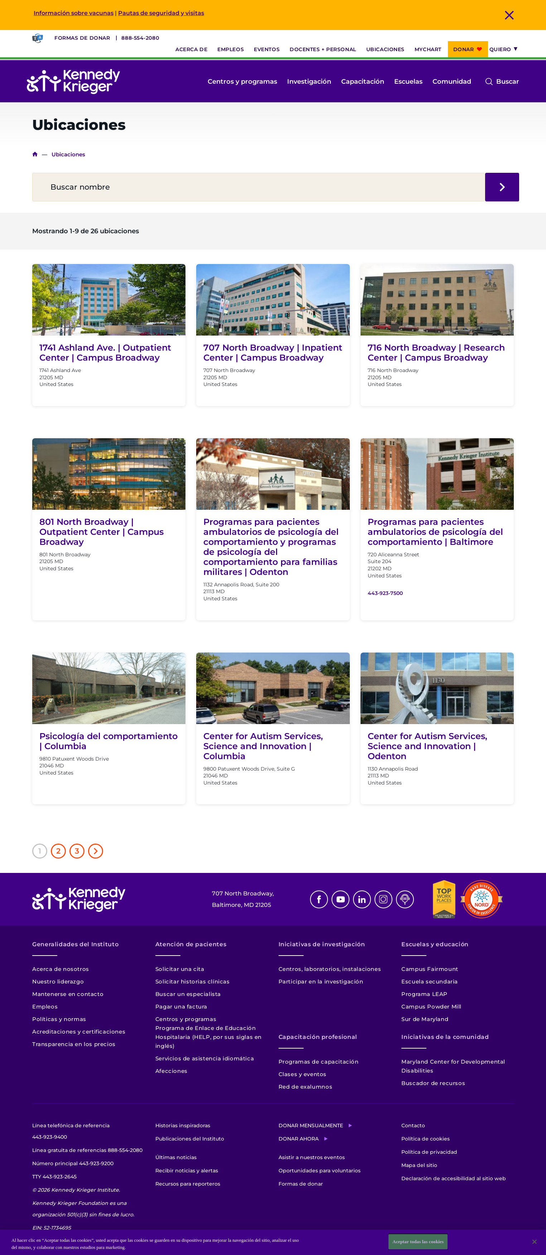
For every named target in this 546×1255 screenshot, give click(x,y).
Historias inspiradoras (182, 1125)
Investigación (309, 82)
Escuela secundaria (429, 981)
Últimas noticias (176, 1157)
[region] (273, 1242)
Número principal (72, 1163)
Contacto (413, 1125)
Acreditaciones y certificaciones (78, 1031)
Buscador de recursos (433, 1083)
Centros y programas (242, 82)
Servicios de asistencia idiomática (204, 1058)
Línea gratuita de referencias (87, 1150)
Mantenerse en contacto (67, 994)
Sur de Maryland (424, 1019)
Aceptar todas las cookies (418, 1241)
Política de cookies (425, 1139)
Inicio (35, 154)
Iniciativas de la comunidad (445, 1037)
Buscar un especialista (188, 994)
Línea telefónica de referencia (71, 1132)
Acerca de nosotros (60, 969)
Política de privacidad (429, 1152)
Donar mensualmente (311, 1125)
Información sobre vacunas (73, 13)
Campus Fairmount (429, 969)
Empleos (230, 49)
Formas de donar (82, 38)
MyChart (428, 49)
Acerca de (191, 49)
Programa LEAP (424, 994)
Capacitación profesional (318, 1037)
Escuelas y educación (435, 944)
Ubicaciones (385, 49)
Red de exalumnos (306, 1086)
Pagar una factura (181, 1006)
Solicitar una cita (179, 969)
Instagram (383, 899)
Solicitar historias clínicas (192, 981)
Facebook (319, 899)
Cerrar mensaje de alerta (509, 15)
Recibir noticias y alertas (186, 1170)
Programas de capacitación (319, 1061)
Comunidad (452, 82)
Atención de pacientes (190, 944)
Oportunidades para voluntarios (320, 1170)
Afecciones (171, 1071)
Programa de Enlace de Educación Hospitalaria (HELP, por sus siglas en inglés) (208, 1037)
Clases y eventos (303, 1074)
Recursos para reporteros (187, 1184)
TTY (54, 1176)
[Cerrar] (534, 1242)
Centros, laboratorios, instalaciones (330, 969)
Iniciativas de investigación (322, 944)
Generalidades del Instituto (75, 944)
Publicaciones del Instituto (189, 1139)
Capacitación (362, 82)
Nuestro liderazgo (58, 981)
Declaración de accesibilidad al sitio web (453, 1178)
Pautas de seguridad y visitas (161, 13)
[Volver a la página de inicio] (73, 81)
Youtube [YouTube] (340, 899)
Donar (463, 49)
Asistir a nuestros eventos (312, 1157)
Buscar (507, 81)
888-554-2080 (140, 38)
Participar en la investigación (321, 981)
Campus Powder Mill (431, 1006)
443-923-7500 (385, 593)
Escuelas (408, 82)
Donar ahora (299, 1139)
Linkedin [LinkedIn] (362, 899)
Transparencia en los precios (74, 1044)
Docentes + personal (323, 49)
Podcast (405, 899)
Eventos (267, 49)
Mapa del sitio (419, 1165)
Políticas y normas (59, 1019)
